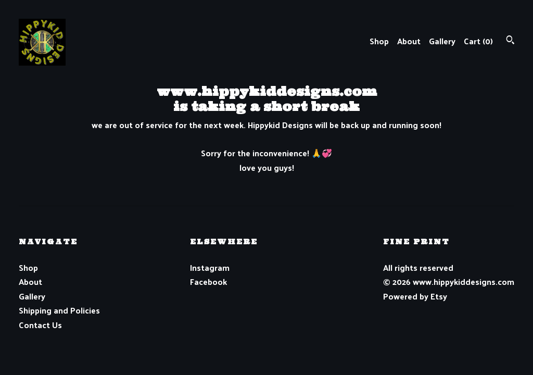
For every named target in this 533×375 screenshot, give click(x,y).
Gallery (442, 40)
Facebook (208, 281)
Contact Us (40, 324)
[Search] (510, 40)
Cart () (478, 40)
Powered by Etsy (415, 296)
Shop (379, 40)
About (409, 40)
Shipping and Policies (59, 310)
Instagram (210, 267)
